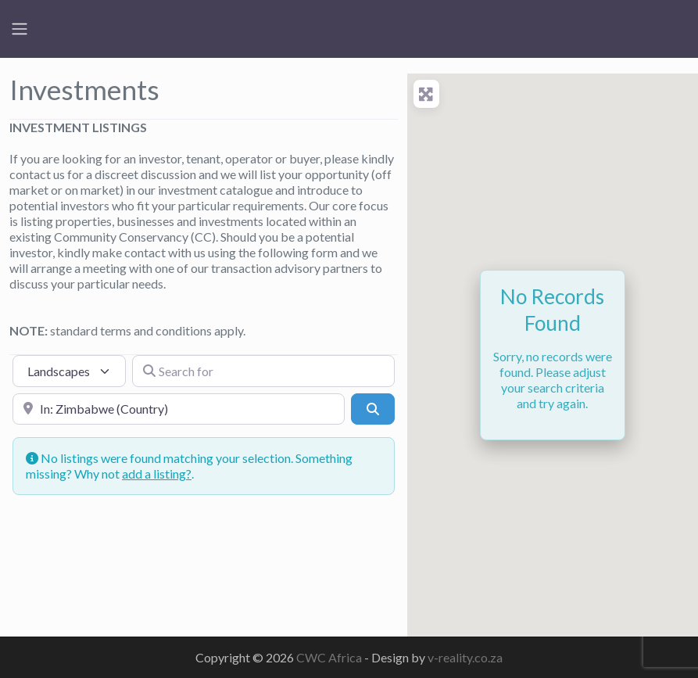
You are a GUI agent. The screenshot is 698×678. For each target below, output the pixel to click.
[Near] (179, 409)
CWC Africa (330, 657)
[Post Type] (69, 370)
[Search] (373, 409)
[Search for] (263, 370)
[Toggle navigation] (19, 29)
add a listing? (157, 473)
